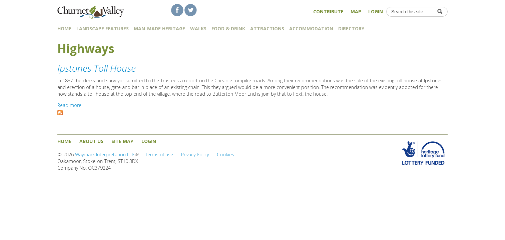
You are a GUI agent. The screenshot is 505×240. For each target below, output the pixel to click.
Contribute (328, 11)
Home (64, 28)
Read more (69, 105)
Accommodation (311, 28)
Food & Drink (228, 28)
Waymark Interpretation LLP (106, 154)
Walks (198, 28)
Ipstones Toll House (96, 68)
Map (356, 11)
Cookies (225, 154)
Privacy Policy (195, 154)
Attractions (267, 28)
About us (91, 141)
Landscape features (102, 28)
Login (375, 11)
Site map (122, 141)
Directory (353, 28)
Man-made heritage (159, 28)
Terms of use (159, 154)
